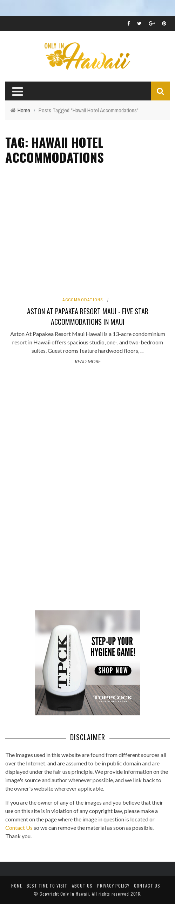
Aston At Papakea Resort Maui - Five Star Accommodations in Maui (87, 316)
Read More (88, 361)
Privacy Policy (113, 886)
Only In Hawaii (74, 894)
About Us (82, 886)
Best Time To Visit (47, 886)
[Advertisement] (57, 489)
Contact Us (19, 827)
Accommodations (82, 300)
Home (16, 886)
